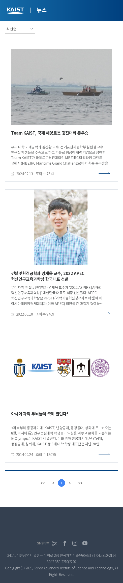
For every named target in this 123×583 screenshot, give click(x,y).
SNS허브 (43, 543)
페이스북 (64, 543)
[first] (42, 483)
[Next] (70, 483)
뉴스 (41, 10)
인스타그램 (74, 543)
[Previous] (53, 483)
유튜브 (84, 543)
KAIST (16, 11)
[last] (80, 483)
